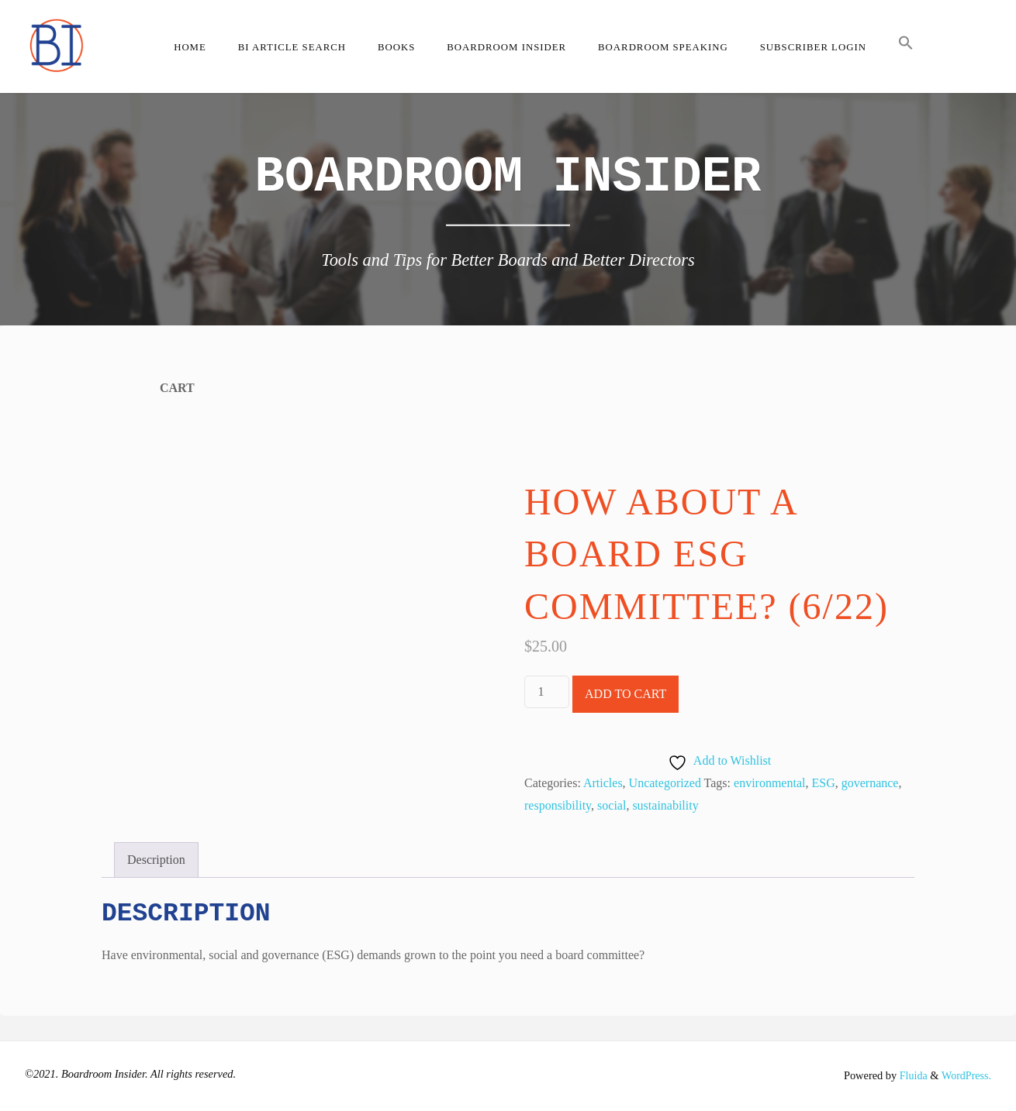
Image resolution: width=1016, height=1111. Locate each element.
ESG (823, 782)
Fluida (910, 1075)
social (611, 805)
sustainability (665, 805)
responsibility (557, 805)
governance (870, 782)
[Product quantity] (546, 692)
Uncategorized (665, 782)
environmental (769, 782)
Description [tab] (156, 859)
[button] (905, 46)
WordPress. (965, 1075)
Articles (603, 782)
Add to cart (625, 693)
